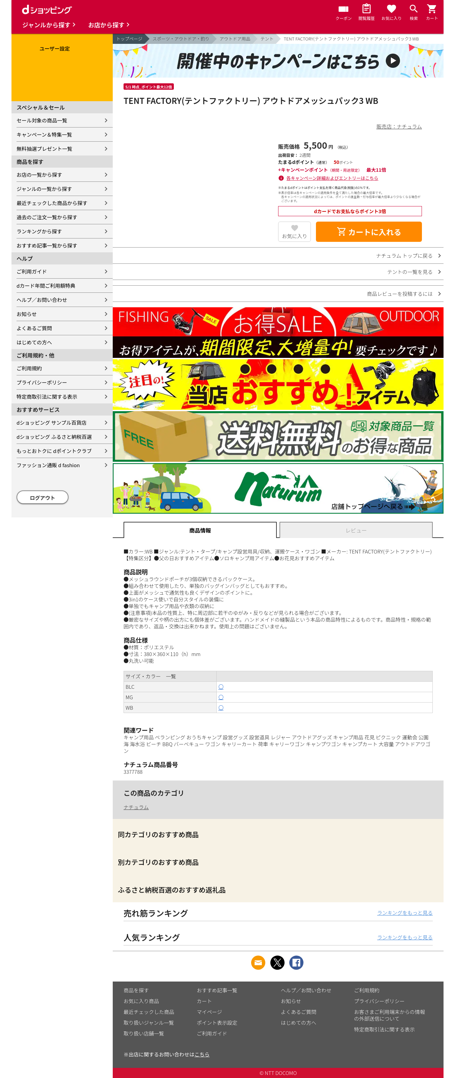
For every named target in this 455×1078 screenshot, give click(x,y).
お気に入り (294, 235)
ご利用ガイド (32, 271)
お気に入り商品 (141, 1000)
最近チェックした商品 (149, 1011)
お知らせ (27, 313)
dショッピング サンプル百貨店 (51, 422)
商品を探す (136, 990)
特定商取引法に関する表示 (47, 396)
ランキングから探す (39, 231)
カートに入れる (369, 232)
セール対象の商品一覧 (42, 120)
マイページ (209, 1011)
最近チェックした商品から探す (52, 202)
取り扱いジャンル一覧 (149, 1022)
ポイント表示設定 (217, 1022)
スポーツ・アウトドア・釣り (181, 38)
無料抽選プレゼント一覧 (44, 148)
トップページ (129, 38)
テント (267, 38)
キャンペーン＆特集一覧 (44, 134)
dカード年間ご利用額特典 (46, 285)
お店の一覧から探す (39, 174)
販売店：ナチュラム (399, 126)
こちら (202, 1054)
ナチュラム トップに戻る (404, 255)
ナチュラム (136, 807)
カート (204, 1000)
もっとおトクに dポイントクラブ (54, 450)
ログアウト (42, 497)
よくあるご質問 (34, 328)
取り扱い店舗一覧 (144, 1033)
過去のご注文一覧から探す (47, 217)
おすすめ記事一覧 (217, 990)
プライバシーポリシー (42, 382)
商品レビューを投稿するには (400, 293)
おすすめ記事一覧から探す (47, 245)
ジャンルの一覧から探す (44, 188)
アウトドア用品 (235, 38)
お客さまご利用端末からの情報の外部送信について (389, 1015)
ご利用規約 (29, 368)
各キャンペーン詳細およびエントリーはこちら (332, 178)
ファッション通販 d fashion (48, 465)
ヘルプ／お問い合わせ (42, 299)
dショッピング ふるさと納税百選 (54, 436)
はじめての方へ (34, 342)
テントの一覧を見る (410, 271)
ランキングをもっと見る (405, 912)
